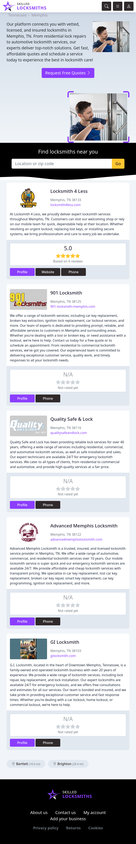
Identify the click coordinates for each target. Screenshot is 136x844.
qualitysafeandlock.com (68, 432)
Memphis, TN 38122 (65, 534)
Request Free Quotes (68, 73)
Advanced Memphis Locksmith (83, 525)
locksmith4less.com (65, 205)
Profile (22, 272)
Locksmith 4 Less (69, 191)
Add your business (68, 818)
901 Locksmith (66, 293)
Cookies (95, 827)
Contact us (65, 812)
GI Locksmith (64, 642)
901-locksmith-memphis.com (72, 306)
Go (118, 163)
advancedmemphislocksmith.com (76, 539)
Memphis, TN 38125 (65, 301)
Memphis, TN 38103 (65, 650)
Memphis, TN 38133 (65, 200)
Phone (74, 272)
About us (39, 812)
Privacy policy (46, 827)
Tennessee (17, 15)
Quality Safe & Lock (71, 419)
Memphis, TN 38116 (65, 428)
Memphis (39, 15)
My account (94, 812)
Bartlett (26, 764)
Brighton (68, 764)
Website (48, 272)
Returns (73, 827)
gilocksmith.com (63, 655)
